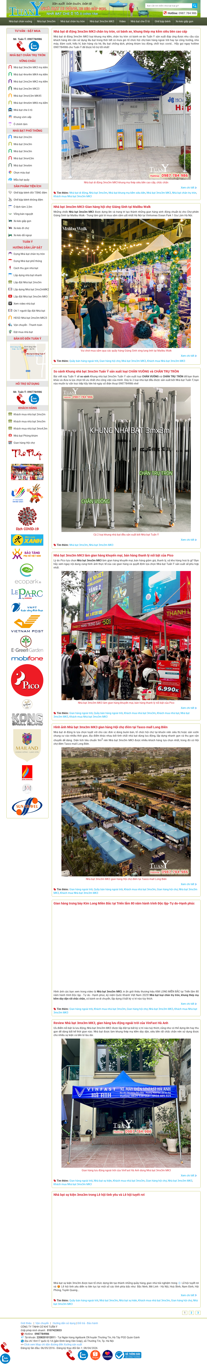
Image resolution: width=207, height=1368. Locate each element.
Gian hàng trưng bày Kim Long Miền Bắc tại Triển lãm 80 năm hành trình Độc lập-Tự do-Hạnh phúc (124, 903)
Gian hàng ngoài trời (81, 713)
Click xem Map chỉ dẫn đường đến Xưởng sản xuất (53, 1344)
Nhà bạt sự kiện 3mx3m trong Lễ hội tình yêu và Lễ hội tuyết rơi (99, 1195)
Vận (42, 1323)
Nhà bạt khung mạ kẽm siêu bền (127, 192)
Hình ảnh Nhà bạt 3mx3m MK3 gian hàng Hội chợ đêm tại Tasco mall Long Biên (111, 727)
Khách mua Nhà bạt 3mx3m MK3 (73, 196)
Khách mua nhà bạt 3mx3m (140, 713)
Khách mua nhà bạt (168, 713)
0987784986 (34, 39)
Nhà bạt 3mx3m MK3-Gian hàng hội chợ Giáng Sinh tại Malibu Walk (102, 207)
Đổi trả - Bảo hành (87, 1323)
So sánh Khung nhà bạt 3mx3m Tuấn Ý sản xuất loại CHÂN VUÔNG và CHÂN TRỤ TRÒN (116, 371)
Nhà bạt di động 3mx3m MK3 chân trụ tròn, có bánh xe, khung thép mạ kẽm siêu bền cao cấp (120, 31)
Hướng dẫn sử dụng (64, 1323)
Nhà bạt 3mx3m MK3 (159, 192)
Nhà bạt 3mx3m (98, 192)
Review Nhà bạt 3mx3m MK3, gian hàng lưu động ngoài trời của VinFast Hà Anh (111, 1023)
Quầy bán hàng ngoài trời (83, 360)
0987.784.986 (187, 13)
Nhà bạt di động (78, 192)
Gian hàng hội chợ (109, 360)
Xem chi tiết (187, 187)
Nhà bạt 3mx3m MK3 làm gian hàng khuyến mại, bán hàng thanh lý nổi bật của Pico (113, 555)
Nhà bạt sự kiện (103, 1180)
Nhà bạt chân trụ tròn (184, 192)
